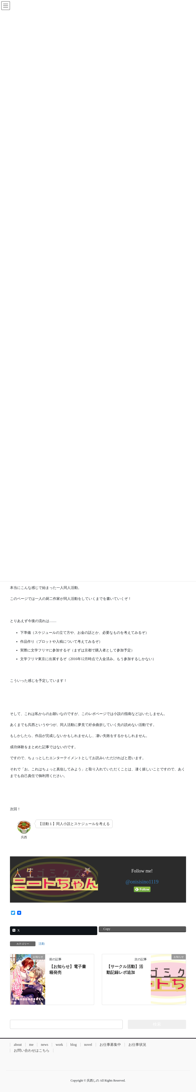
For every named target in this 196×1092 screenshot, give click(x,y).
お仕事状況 (137, 1045)
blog (73, 1045)
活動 (42, 943)
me (31, 1045)
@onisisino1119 (142, 881)
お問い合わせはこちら (32, 1050)
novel (88, 1045)
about (18, 1045)
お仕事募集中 (110, 1045)
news (44, 1045)
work (59, 1045)
